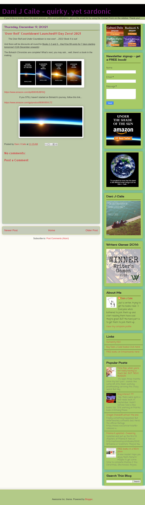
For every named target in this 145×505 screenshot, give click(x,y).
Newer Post (11, 230)
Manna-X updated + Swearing (120, 433)
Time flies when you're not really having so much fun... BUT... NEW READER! (128, 372)
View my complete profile (118, 326)
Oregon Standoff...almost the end (122, 415)
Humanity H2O (113, 342)
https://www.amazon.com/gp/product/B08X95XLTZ (28, 102)
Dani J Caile (126, 298)
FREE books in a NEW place (128, 450)
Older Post (92, 230)
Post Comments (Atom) (57, 238)
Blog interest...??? (125, 394)
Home (51, 230)
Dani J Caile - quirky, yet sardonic (56, 11)
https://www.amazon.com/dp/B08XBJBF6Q (24, 92)
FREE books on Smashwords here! (122, 352)
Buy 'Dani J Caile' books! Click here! (123, 347)
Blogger (88, 499)
